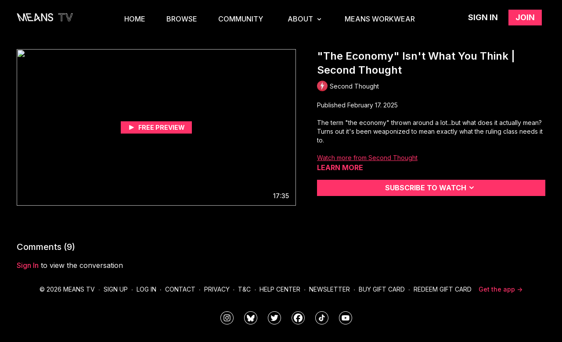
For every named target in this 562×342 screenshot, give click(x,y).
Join (525, 17)
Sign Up (116, 289)
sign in (28, 265)
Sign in (483, 17)
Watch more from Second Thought (367, 157)
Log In (146, 289)
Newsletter (329, 289)
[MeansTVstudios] (250, 317)
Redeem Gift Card (443, 289)
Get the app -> (500, 289)
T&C (244, 289)
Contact (180, 289)
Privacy (217, 289)
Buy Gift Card (382, 289)
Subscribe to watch (431, 187)
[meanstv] (298, 317)
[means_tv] (227, 317)
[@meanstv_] (321, 317)
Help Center (279, 289)
